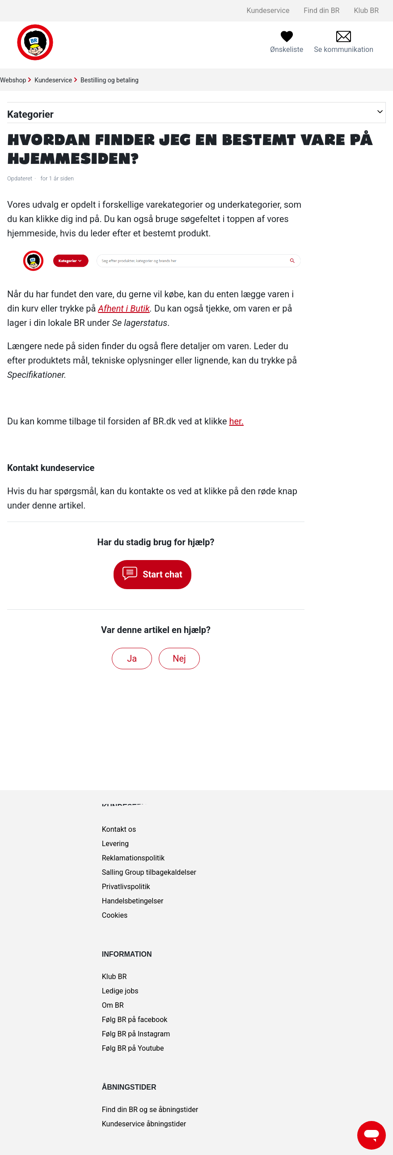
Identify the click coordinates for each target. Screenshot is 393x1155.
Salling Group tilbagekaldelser (149, 872)
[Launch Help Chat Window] (371, 1135)
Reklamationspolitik (133, 858)
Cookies (114, 915)
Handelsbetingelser (133, 901)
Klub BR (366, 10)
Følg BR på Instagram (136, 1034)
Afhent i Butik (124, 308)
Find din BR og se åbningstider (150, 1109)
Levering (115, 843)
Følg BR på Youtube (133, 1048)
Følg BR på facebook (135, 1019)
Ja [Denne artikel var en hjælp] (132, 658)
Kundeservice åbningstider (144, 1124)
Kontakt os (119, 829)
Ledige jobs (120, 991)
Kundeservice (268, 10)
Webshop (13, 80)
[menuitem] (343, 42)
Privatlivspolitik (126, 886)
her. (236, 421)
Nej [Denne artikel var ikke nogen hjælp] (179, 658)
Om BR (113, 1005)
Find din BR (321, 10)
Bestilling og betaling (109, 80)
